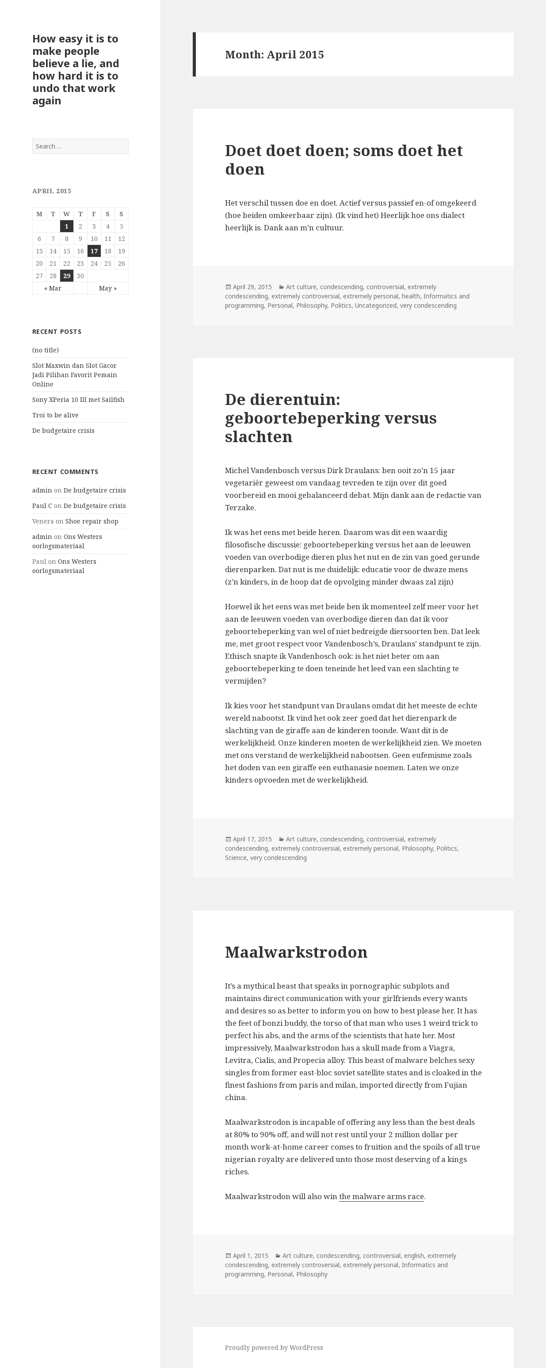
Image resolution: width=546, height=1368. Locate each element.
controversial (385, 287)
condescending (341, 287)
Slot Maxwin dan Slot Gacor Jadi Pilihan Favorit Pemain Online (74, 374)
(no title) (45, 350)
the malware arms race (381, 1196)
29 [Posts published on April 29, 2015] (66, 275)
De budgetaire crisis (63, 430)
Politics (341, 305)
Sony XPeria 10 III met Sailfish (78, 399)
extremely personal (370, 296)
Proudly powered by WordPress (274, 1347)
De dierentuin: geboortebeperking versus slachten (331, 418)
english (414, 1255)
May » (108, 288)
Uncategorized (376, 305)
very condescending (428, 305)
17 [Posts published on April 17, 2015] (94, 251)
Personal (280, 305)
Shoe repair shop (91, 521)
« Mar (52, 288)
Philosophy (311, 305)
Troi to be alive (55, 415)
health (411, 296)
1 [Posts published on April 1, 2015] (67, 226)
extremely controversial (305, 296)
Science (236, 857)
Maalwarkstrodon (296, 951)
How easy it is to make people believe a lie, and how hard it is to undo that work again (75, 69)
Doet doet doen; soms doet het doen (344, 159)
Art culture (301, 287)
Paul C (42, 505)
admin (42, 490)
